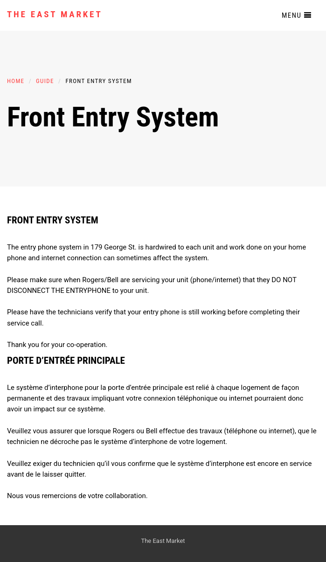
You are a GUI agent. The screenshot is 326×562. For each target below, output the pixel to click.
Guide (45, 80)
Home (15, 80)
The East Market (55, 14)
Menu (297, 15)
